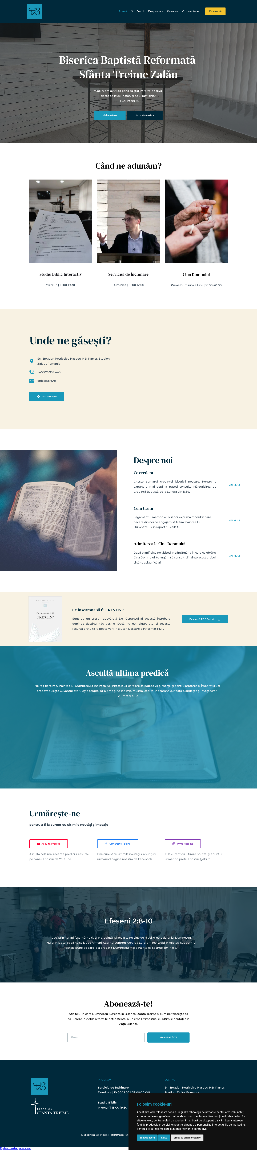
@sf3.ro (205, 859)
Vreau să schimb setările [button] (187, 1137)
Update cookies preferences (15, 1148)
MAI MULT (234, 485)
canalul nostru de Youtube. (53, 859)
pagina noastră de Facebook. (132, 859)
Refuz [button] (164, 1137)
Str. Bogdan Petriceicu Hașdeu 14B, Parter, (195, 1087)
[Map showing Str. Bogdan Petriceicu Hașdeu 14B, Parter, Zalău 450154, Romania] (175, 372)
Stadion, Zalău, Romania (181, 1092)
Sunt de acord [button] (147, 1137)
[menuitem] (123, 11)
